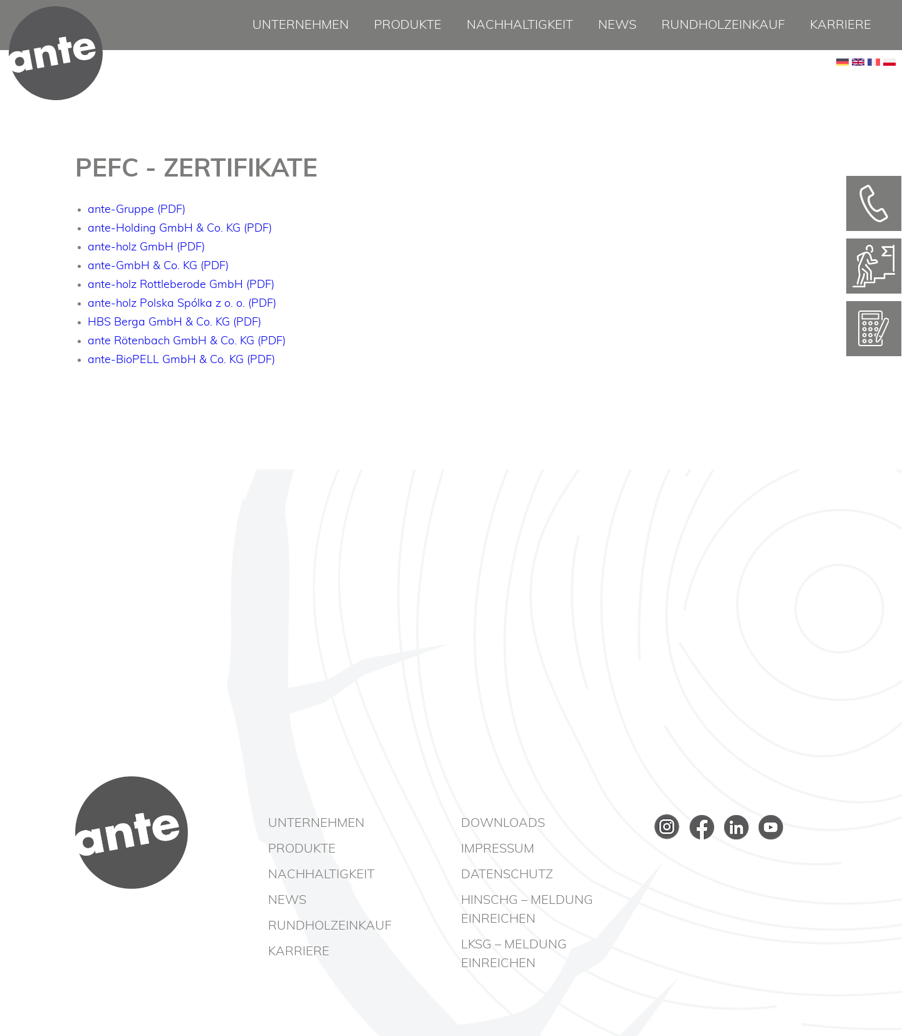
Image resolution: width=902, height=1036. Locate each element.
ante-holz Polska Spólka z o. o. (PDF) (182, 303)
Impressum (497, 849)
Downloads (503, 823)
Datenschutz (507, 874)
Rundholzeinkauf (723, 25)
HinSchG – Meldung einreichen (527, 909)
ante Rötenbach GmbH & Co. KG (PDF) (187, 341)
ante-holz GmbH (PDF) (146, 247)
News (617, 25)
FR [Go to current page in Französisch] (874, 81)
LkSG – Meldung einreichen (514, 954)
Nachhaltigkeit (520, 25)
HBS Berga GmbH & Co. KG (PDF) (174, 322)
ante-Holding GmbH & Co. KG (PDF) (180, 228)
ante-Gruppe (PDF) (136, 209)
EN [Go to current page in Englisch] (858, 81)
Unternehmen (300, 25)
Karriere (840, 25)
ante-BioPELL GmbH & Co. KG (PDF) (181, 360)
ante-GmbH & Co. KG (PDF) (158, 266)
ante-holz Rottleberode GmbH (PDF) (181, 284)
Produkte (408, 25)
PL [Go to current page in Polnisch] (889, 81)
